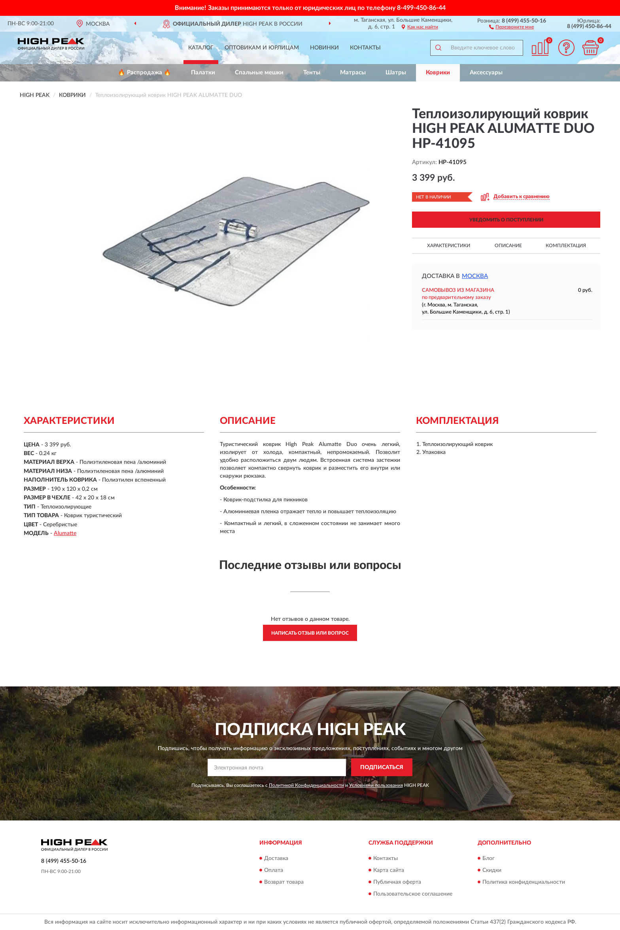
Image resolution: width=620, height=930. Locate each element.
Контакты (365, 48)
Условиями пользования (376, 785)
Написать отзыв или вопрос (310, 633)
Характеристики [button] (448, 245)
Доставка (276, 858)
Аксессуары (486, 73)
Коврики (438, 73)
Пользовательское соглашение (412, 894)
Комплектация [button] (566, 245)
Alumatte (65, 533)
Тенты (311, 73)
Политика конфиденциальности (523, 882)
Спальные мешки (259, 73)
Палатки (203, 73)
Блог (488, 858)
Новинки (324, 48)
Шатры (396, 73)
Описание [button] (508, 245)
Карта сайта (388, 870)
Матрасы (353, 73)
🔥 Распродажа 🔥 (144, 73)
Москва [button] (475, 276)
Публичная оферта (397, 882)
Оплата (273, 870)
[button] (511, 26)
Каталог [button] (201, 48)
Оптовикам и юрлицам (262, 48)
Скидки (491, 870)
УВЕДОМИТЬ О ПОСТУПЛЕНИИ (506, 219)
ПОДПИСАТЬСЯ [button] (381, 767)
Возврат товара (284, 882)
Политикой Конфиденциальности (306, 785)
